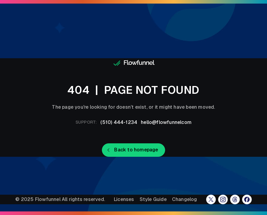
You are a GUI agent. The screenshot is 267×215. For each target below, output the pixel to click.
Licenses (124, 199)
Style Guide (153, 199)
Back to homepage (136, 150)
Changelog (184, 199)
